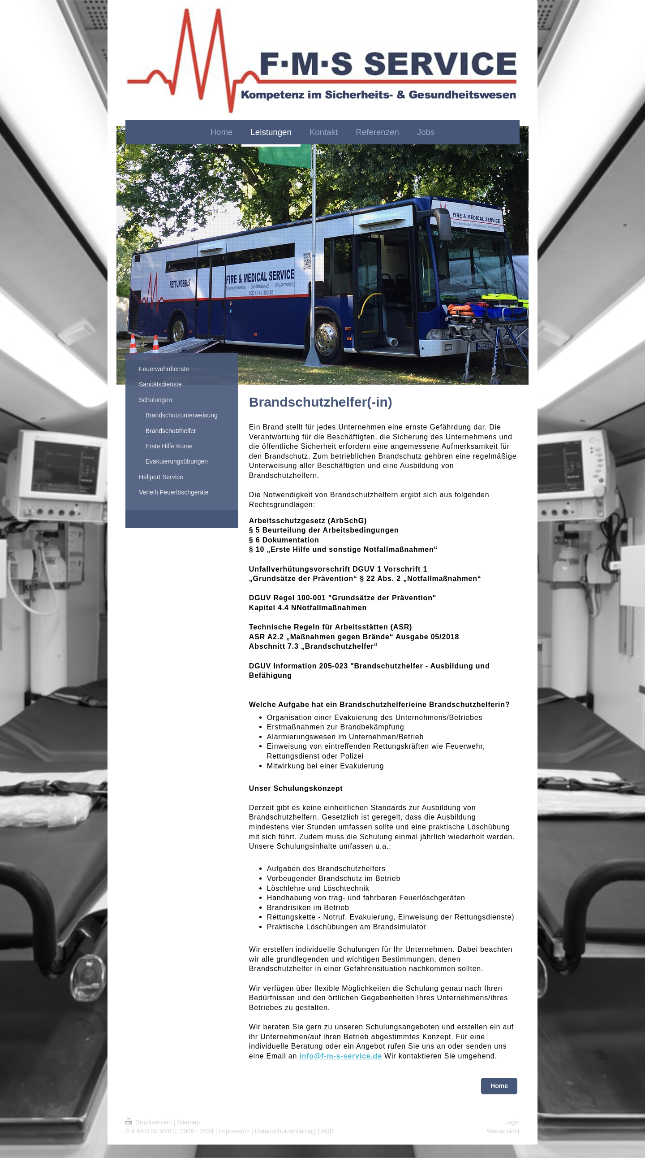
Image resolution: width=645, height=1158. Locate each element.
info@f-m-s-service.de (340, 1056)
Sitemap (188, 1122)
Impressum (234, 1131)
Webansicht (503, 1131)
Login (512, 1122)
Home (499, 1085)
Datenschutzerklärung (285, 1131)
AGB (327, 1131)
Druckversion (149, 1122)
